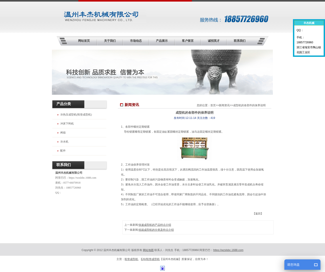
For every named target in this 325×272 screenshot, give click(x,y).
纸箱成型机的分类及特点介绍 (156, 229)
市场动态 (136, 40)
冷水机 (64, 141)
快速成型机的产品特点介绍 (155, 224)
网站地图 (148, 250)
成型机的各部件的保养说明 (249, 105)
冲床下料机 (67, 123)
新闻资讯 (224, 105)
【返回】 (258, 213)
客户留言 (188, 40)
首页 (213, 105)
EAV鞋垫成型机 (150, 259)
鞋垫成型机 (131, 259)
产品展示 (162, 40)
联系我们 (240, 40)
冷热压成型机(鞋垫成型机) (76, 114)
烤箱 (63, 132)
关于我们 (110, 40)
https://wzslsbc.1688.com (82, 177)
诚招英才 (214, 40)
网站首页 (84, 40)
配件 (63, 150)
